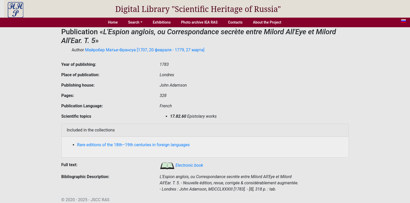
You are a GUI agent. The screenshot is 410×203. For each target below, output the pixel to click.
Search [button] (133, 22)
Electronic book (181, 165)
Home (113, 22)
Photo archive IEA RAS (199, 22)
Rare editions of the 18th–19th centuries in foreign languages (133, 144)
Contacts (235, 22)
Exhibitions (162, 22)
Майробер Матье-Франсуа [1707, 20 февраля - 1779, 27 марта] (144, 49)
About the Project (267, 22)
